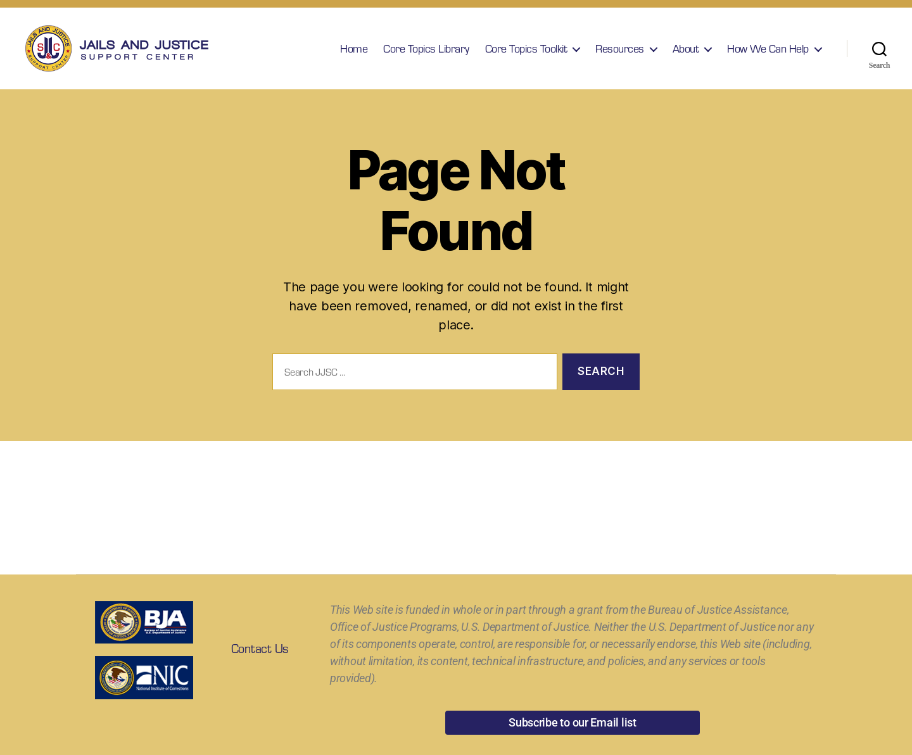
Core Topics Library (426, 54)
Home (353, 54)
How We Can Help (768, 54)
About (686, 54)
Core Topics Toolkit (526, 54)
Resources (619, 54)
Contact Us (259, 658)
